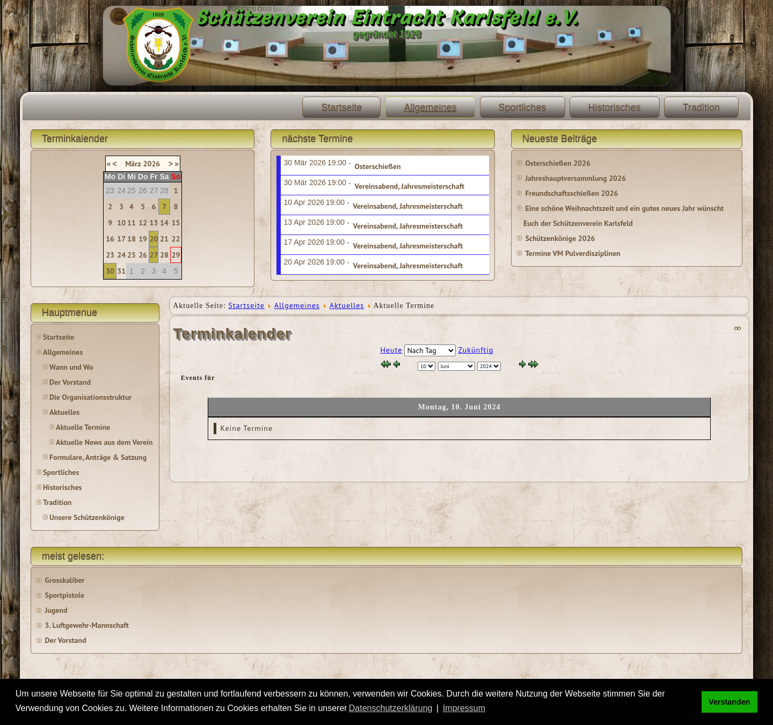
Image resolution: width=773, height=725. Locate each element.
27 (154, 255)
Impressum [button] (464, 708)
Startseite (341, 107)
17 (121, 239)
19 (142, 239)
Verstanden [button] (729, 702)
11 (131, 223)
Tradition (701, 107)
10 (121, 223)
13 (154, 223)
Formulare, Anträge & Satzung (98, 457)
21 (164, 239)
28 (164, 255)
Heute (392, 350)
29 (176, 255)
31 (121, 271)
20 (154, 239)
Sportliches (522, 107)
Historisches (614, 107)
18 (131, 239)
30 (110, 271)
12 (142, 223)
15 (176, 223)
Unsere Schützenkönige (87, 517)
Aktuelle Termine (83, 427)
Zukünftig (475, 350)
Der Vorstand (70, 382)
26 (142, 255)
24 (121, 255)
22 (176, 239)
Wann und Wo (71, 367)
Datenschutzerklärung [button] (391, 708)
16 (110, 239)
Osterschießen (378, 166)
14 (164, 223)
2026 (152, 164)
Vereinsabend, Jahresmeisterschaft (410, 186)
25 (131, 255)
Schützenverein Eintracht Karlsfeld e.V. (386, 17)
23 (110, 255)
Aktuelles (64, 412)
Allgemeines (430, 107)
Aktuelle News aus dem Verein (104, 442)
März (133, 164)
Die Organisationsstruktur (90, 397)
